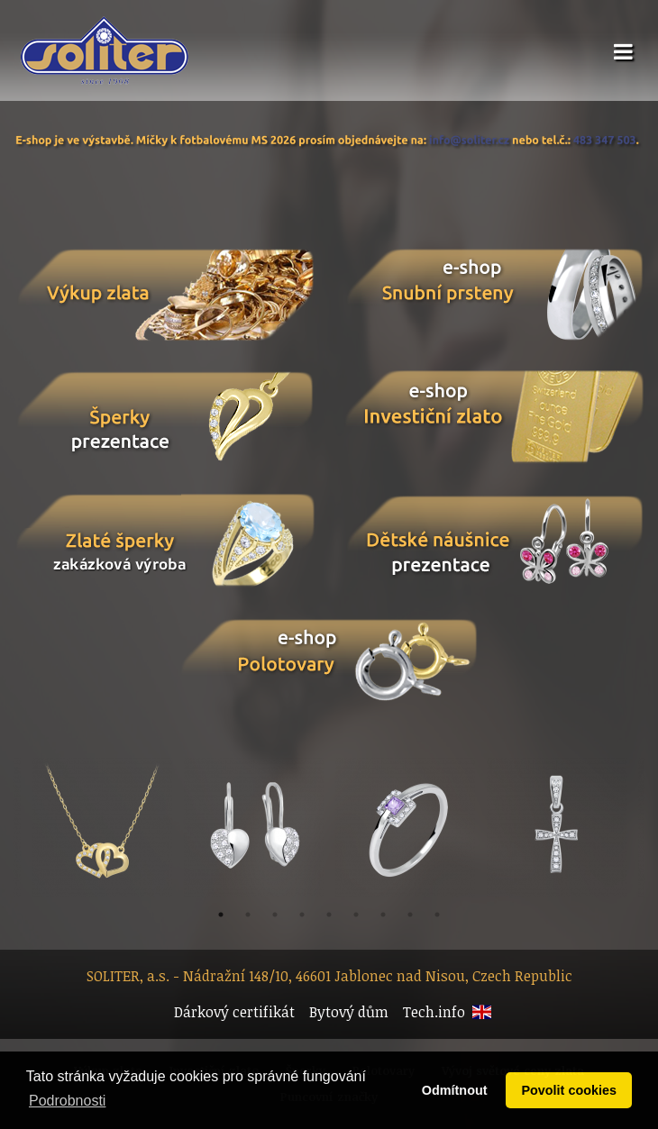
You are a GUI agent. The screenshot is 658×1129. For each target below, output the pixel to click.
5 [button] (329, 915)
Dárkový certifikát (234, 1012)
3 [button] (275, 915)
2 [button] (248, 915)
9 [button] (437, 915)
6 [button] (356, 915)
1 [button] (221, 915)
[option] (404, 827)
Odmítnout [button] (455, 1090)
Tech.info (434, 1012)
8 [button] (410, 915)
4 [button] (302, 915)
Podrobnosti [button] (67, 1100)
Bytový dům (348, 1012)
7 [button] (383, 915)
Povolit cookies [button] (569, 1090)
